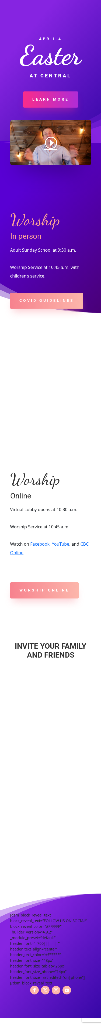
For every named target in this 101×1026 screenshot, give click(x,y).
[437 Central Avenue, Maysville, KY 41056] (50, 394)
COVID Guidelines (46, 300)
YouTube (60, 544)
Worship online (44, 590)
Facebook (40, 544)
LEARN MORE (50, 99)
